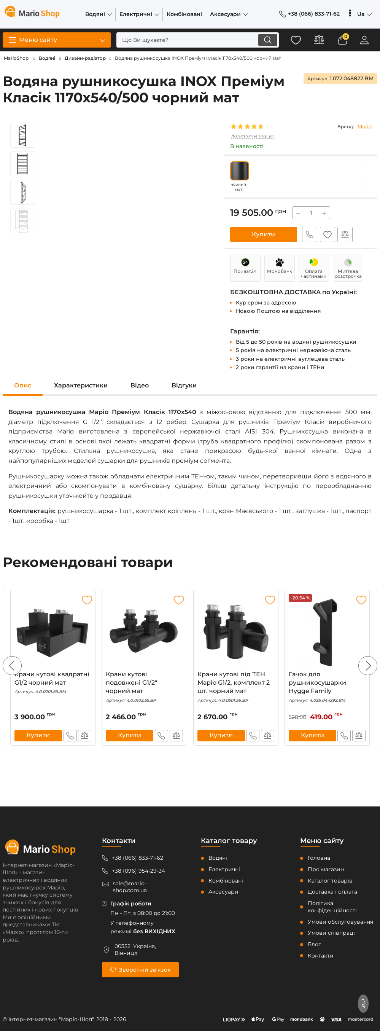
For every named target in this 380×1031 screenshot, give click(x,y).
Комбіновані (225, 880)
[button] (367, 666)
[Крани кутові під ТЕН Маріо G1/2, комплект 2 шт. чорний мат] (235, 632)
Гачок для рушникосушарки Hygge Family (327, 687)
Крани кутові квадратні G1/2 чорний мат (52, 683)
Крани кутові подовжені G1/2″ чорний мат (144, 687)
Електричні (224, 869)
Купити (263, 234)
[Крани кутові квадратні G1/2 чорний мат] (52, 632)
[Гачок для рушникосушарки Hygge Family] (327, 632)
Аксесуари (223, 892)
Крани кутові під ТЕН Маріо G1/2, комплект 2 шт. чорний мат (235, 687)
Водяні (217, 858)
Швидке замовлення (308, 234)
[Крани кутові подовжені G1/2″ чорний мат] (144, 632)
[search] (191, 40)
